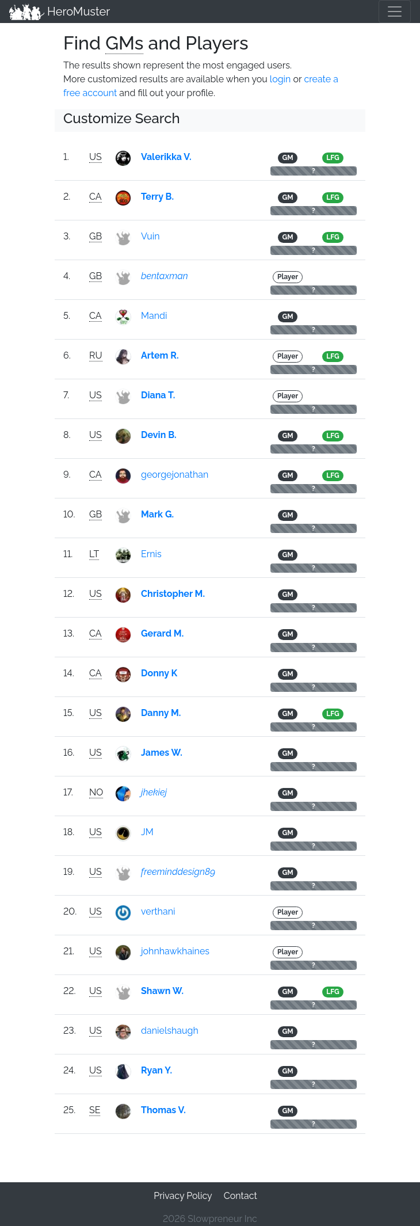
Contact (240, 1195)
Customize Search (121, 118)
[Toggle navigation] (395, 11)
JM (147, 832)
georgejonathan (174, 474)
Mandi (154, 315)
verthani (158, 911)
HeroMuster (59, 11)
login (280, 79)
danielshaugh (169, 1030)
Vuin (150, 236)
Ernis (151, 554)
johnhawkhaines (175, 951)
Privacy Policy (183, 1195)
